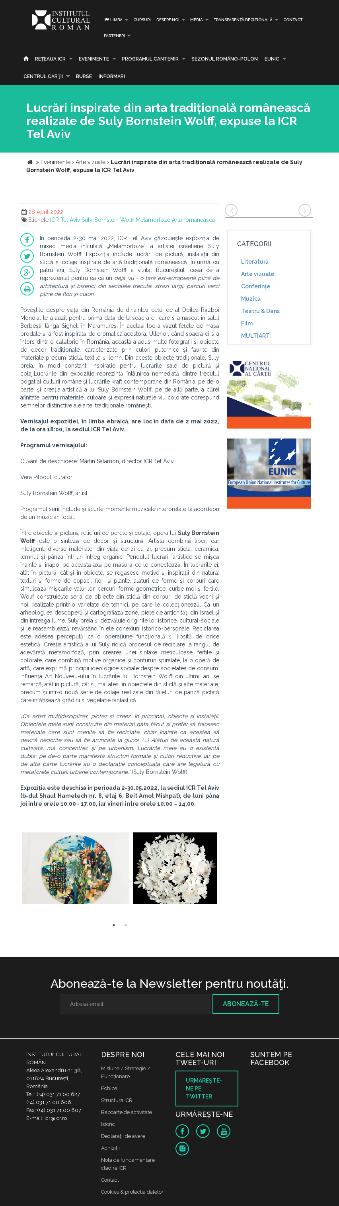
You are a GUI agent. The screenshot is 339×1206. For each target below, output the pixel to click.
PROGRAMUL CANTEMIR (150, 59)
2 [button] (126, 925)
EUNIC (272, 59)
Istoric (108, 1124)
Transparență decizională (243, 20)
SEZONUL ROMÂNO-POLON (224, 59)
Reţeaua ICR (50, 59)
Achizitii (110, 1148)
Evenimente (94, 59)
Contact (292, 20)
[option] (75, 869)
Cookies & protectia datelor (132, 1192)
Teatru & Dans (260, 311)
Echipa (109, 1088)
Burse (84, 76)
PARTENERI (114, 35)
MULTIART (255, 336)
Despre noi (167, 20)
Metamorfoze (153, 220)
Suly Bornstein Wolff (108, 220)
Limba (113, 20)
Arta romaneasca (193, 220)
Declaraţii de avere (123, 1136)
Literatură (255, 261)
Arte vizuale (257, 274)
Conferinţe (255, 286)
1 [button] (114, 925)
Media (196, 20)
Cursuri (142, 20)
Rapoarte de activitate (126, 1112)
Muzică (251, 299)
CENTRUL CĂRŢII (43, 76)
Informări (112, 76)
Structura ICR (116, 1100)
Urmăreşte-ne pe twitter (204, 1088)
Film (247, 323)
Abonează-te (246, 1004)
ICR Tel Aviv (65, 220)
